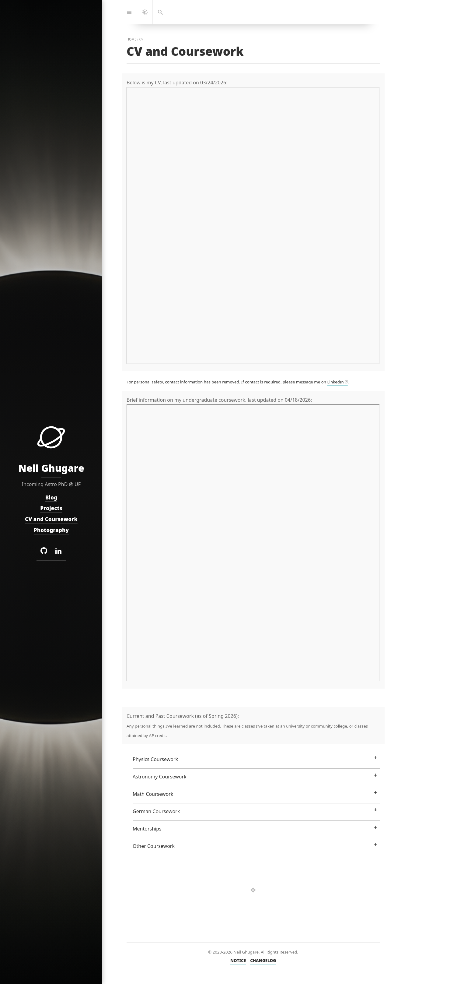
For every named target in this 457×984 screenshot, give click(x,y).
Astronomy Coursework (160, 776)
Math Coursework (153, 794)
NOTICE (238, 960)
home (131, 39)
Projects (51, 508)
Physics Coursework (155, 759)
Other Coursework (154, 846)
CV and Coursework (51, 519)
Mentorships (147, 828)
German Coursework (156, 811)
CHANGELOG (263, 960)
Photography (50, 530)
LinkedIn (335, 382)
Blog (51, 497)
